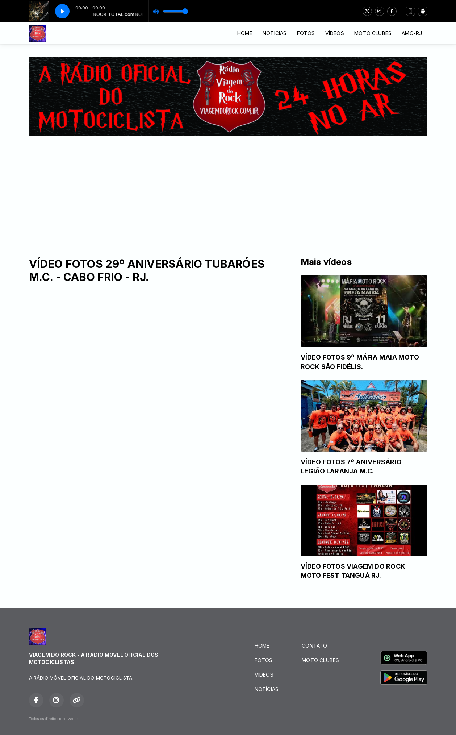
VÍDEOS (334, 33)
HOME (244, 33)
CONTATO (314, 646)
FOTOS (306, 33)
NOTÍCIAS (275, 33)
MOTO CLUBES (373, 33)
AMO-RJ (412, 33)
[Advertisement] (228, 190)
